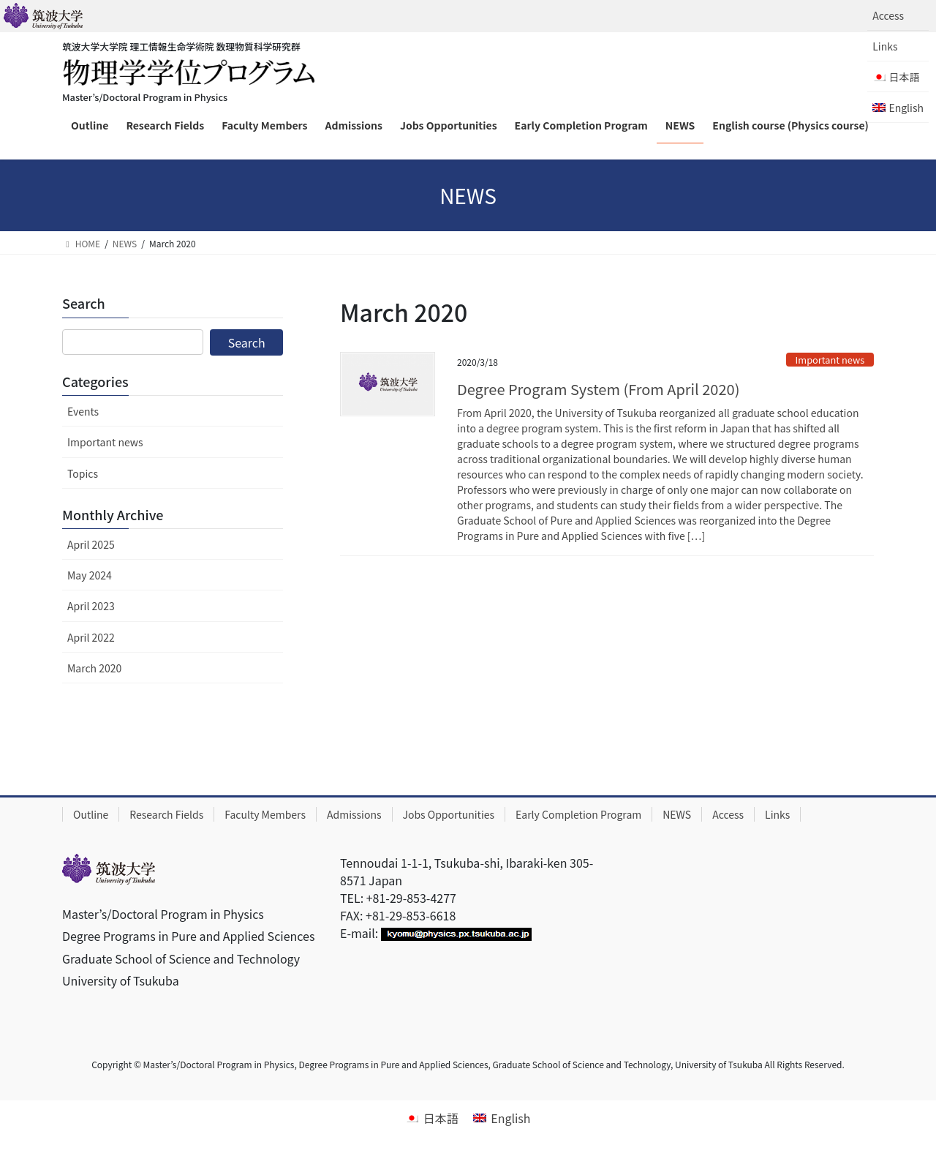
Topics (82, 473)
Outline (90, 814)
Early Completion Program (578, 814)
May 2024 (89, 575)
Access (888, 15)
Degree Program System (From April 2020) (598, 388)
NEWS (677, 814)
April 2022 (91, 637)
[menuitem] (898, 76)
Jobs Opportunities (449, 814)
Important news (830, 360)
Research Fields (166, 814)
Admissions (354, 814)
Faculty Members (265, 814)
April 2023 (91, 605)
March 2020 (94, 668)
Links (884, 46)
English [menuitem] (510, 1118)
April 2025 (91, 544)
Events (83, 411)
